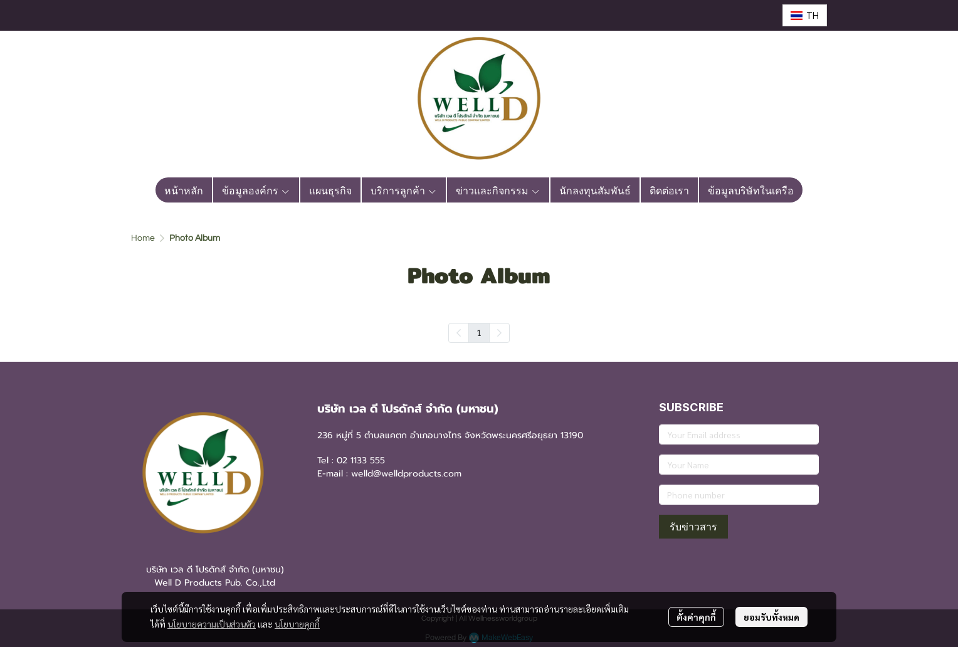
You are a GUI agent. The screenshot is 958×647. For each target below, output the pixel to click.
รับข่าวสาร (693, 526)
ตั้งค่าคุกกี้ (696, 617)
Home (143, 238)
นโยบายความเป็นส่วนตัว (211, 623)
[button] (804, 15)
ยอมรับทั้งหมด (771, 617)
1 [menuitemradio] (479, 332)
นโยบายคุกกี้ (297, 623)
